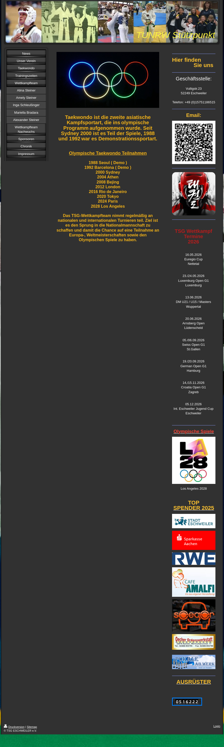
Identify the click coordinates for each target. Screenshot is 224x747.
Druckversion (14, 726)
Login (216, 726)
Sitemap (32, 726)
